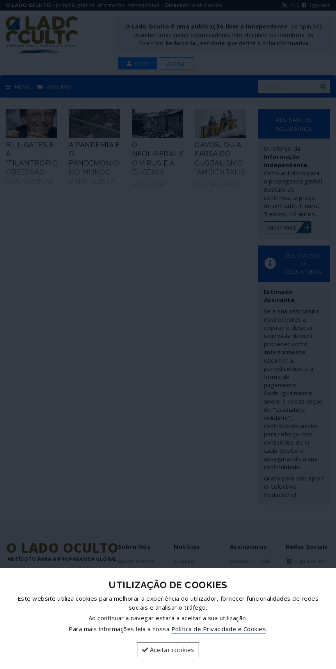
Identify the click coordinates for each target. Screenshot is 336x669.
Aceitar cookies (168, 650)
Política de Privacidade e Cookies (218, 629)
